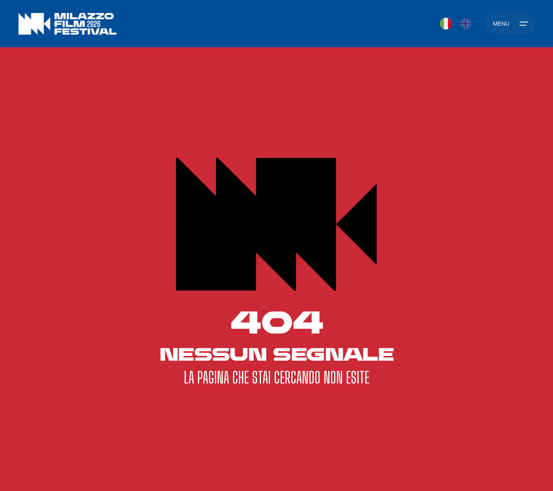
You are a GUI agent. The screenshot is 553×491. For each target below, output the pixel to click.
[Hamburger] (510, 24)
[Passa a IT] (446, 24)
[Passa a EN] (465, 24)
